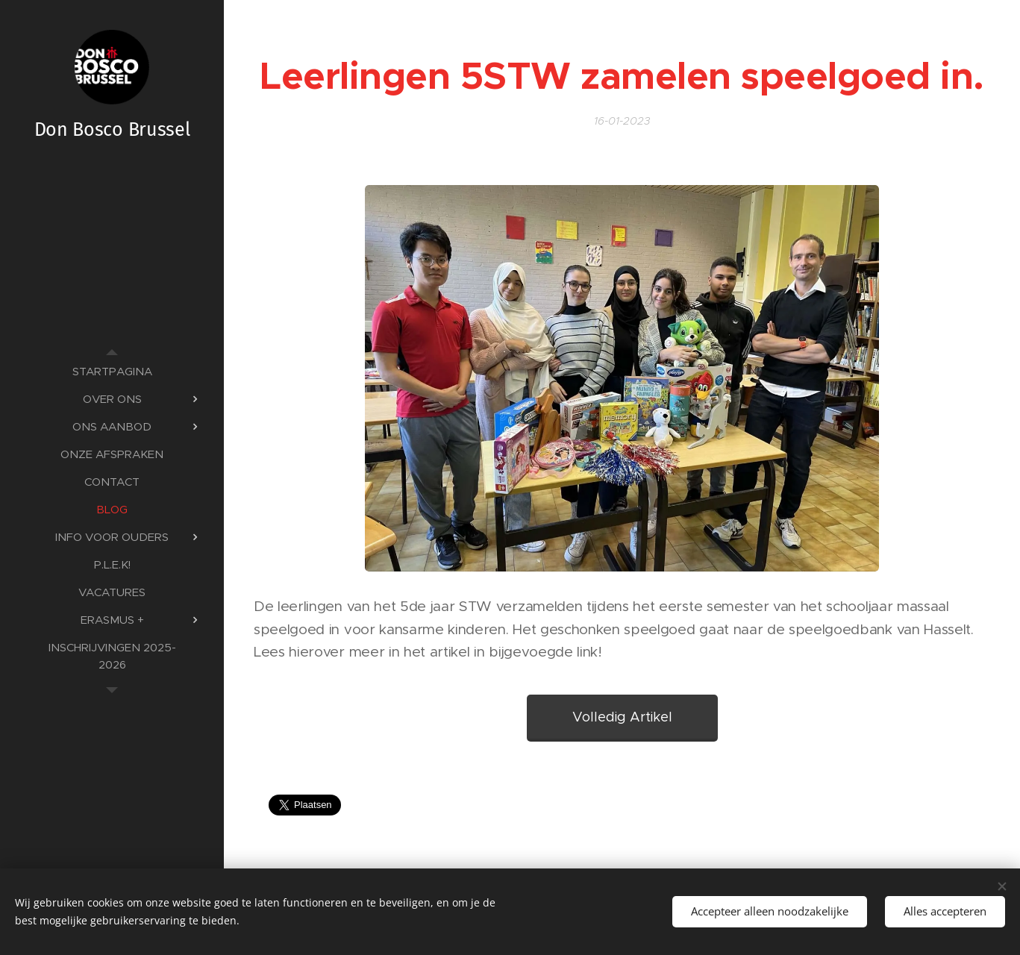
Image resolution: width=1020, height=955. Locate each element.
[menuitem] (111, 371)
